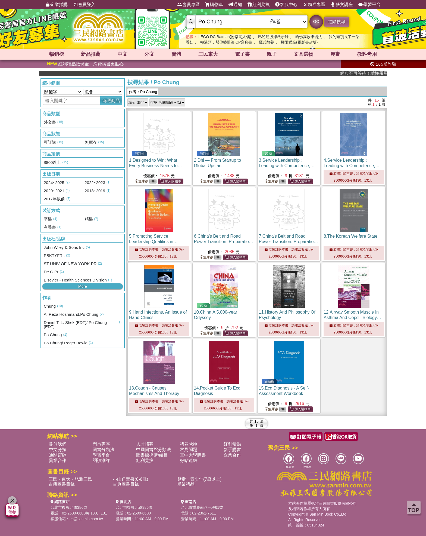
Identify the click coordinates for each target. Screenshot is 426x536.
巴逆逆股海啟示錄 (273, 37)
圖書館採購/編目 (152, 455)
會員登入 (84, 4)
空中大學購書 (193, 455)
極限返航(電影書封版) (299, 42)
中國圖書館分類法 (153, 449)
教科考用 (367, 54)
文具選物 (303, 54)
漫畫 (335, 54)
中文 (122, 54)
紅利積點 (232, 444)
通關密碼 (57, 455)
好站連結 (188, 460)
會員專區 (188, 4)
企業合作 (232, 455)
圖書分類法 (103, 449)
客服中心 (286, 4)
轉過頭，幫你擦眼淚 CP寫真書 (226, 42)
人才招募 (145, 444)
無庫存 (141, 181)
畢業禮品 (186, 484)
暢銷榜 (56, 54)
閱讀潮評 (101, 460)
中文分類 (57, 449)
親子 (272, 54)
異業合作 (57, 460)
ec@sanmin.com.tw (86, 519)
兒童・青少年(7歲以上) (199, 479)
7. (288, 241)
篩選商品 (111, 100)
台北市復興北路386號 (69, 507)
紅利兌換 (259, 4)
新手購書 (232, 449)
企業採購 (56, 4)
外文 (149, 54)
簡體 (176, 54)
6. (223, 241)
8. (350, 236)
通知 (235, 4)
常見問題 (188, 449)
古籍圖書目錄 (62, 484)
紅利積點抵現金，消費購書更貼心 (85, 64)
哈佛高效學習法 (308, 37)
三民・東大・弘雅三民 (70, 479)
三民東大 (208, 54)
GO (316, 21)
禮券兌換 (188, 444)
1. (155, 165)
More (82, 286)
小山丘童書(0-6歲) (130, 479)
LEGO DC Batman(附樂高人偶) (224, 37)
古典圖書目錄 (126, 484)
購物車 (214, 4)
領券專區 (314, 4)
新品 (91, 54)
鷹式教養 (266, 42)
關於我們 (57, 444)
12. (352, 317)
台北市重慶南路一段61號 (202, 507)
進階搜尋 (336, 21)
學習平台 (369, 4)
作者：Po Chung (143, 92)
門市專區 (101, 444)
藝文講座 (342, 4)
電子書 (242, 54)
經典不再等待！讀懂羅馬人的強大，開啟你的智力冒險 (370, 73)
